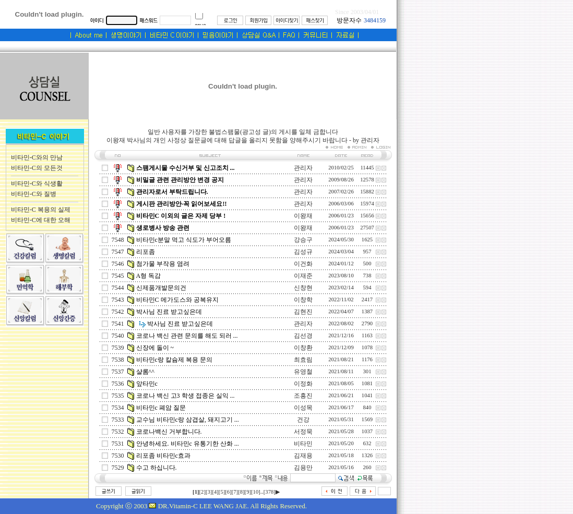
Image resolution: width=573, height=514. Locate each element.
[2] (202, 492)
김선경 (303, 335)
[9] (248, 492)
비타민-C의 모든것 (37, 168)
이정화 (303, 383)
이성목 (303, 407)
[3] (209, 492)
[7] (235, 492)
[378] (270, 492)
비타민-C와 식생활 (37, 183)
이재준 (303, 275)
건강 (303, 419)
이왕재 (303, 215)
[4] (215, 492)
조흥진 (303, 395)
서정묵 (303, 431)
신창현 (303, 287)
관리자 (303, 168)
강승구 (303, 239)
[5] (222, 492)
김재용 (303, 455)
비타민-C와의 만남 (37, 157)
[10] (255, 492)
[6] (228, 492)
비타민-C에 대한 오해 (40, 220)
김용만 (303, 467)
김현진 (303, 311)
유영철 (303, 371)
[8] (241, 492)
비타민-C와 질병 (33, 194)
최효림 (303, 359)
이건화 (303, 263)
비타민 (303, 443)
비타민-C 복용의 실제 (40, 209)
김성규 (303, 251)
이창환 (303, 347)
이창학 (303, 299)
